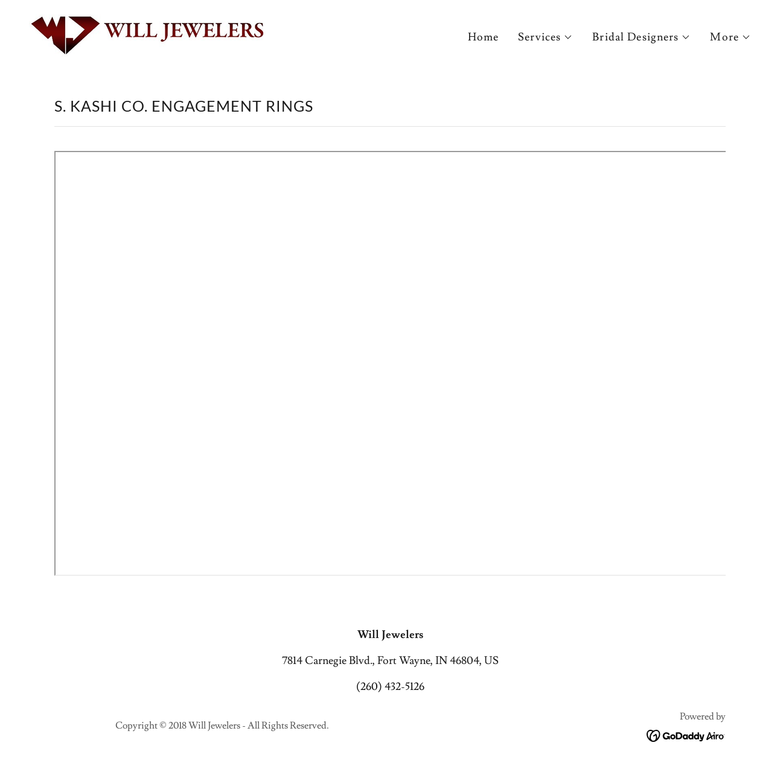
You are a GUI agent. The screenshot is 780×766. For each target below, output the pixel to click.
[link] (147, 33)
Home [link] (483, 37)
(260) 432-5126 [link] (390, 687)
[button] (545, 37)
